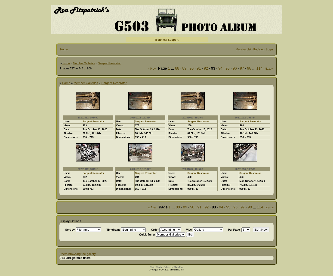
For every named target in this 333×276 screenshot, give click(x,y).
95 (227, 68)
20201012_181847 (140, 169)
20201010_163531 (245, 169)
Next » (269, 68)
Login (269, 49)
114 (259, 68)
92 (206, 68)
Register (258, 49)
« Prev (152, 68)
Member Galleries (84, 63)
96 (235, 68)
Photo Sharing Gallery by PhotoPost (166, 267)
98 (249, 68)
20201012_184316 (88, 169)
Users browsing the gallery (77, 254)
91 (199, 68)
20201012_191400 (88, 117)
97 (242, 68)
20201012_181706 (192, 169)
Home (64, 49)
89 (184, 68)
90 (191, 68)
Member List (243, 49)
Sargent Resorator (109, 63)
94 (220, 68)
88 (177, 68)
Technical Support (166, 39)
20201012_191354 (140, 117)
